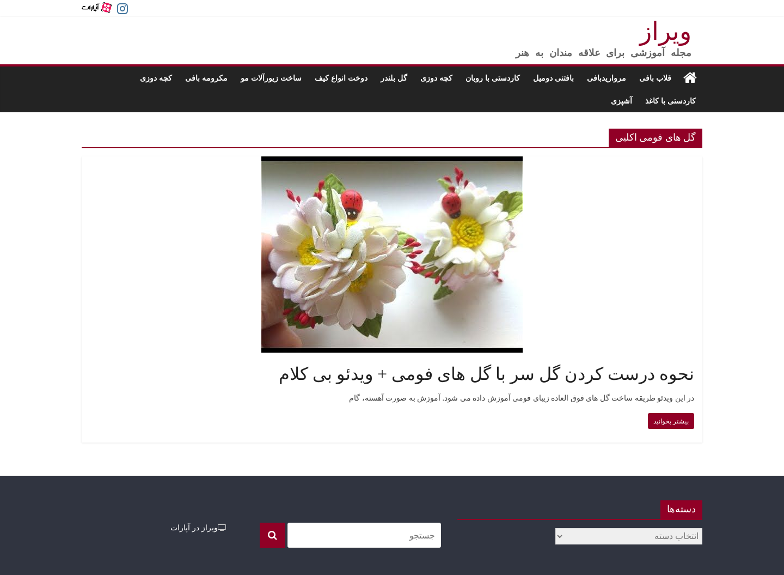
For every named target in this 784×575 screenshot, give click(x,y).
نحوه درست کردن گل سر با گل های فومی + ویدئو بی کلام (486, 374)
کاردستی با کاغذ (670, 100)
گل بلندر (394, 77)
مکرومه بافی (206, 77)
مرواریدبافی (606, 77)
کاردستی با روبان (492, 77)
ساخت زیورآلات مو (271, 77)
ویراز (665, 31)
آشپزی (621, 100)
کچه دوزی (436, 77)
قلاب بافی (655, 77)
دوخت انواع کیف (341, 77)
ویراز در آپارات (198, 527)
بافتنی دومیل (553, 77)
